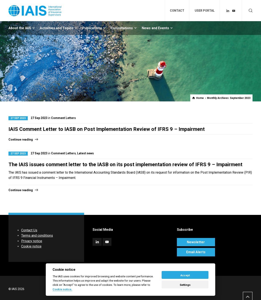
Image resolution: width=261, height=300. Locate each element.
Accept (185, 275)
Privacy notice (31, 241)
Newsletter (196, 242)
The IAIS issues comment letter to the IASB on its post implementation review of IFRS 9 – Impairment (125, 164)
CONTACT (177, 10)
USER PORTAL (205, 10)
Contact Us (29, 230)
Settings (185, 284)
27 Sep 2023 (18, 118)
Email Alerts (195, 252)
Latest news (85, 153)
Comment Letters (63, 118)
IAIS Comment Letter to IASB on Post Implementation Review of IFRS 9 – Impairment (106, 129)
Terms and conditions (37, 236)
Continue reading (20, 139)
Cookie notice (31, 246)
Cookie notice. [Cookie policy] (62, 289)
